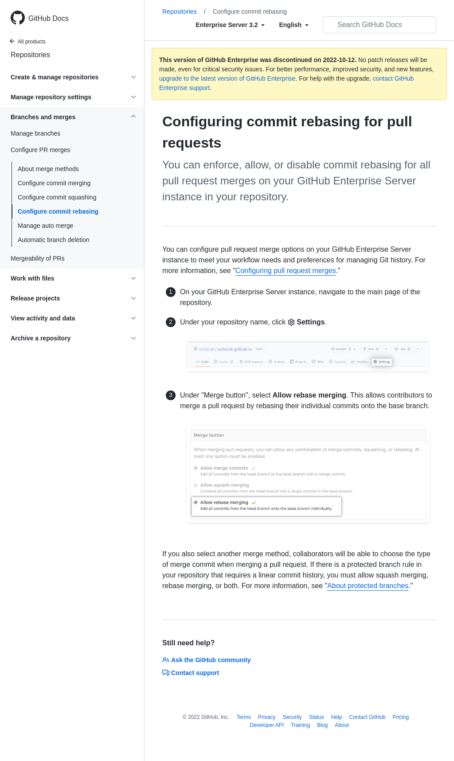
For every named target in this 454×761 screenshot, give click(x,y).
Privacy (266, 717)
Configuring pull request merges (285, 270)
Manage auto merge (45, 225)
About (341, 725)
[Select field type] (230, 25)
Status (316, 717)
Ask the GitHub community (206, 659)
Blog (322, 725)
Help (336, 717)
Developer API (267, 725)
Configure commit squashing (57, 197)
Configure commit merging (54, 183)
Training (300, 725)
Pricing (401, 717)
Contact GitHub (367, 717)
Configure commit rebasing (58, 211)
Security (291, 717)
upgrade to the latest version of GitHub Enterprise (227, 78)
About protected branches (367, 585)
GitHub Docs (48, 18)
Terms (243, 717)
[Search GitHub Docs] (379, 24)
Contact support (190, 672)
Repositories (30, 55)
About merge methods (48, 168)
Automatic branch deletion (54, 239)
